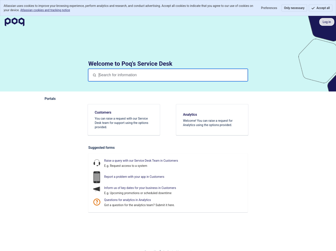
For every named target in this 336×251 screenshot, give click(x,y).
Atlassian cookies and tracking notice (45, 10)
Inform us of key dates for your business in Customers (140, 188)
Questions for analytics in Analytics (127, 200)
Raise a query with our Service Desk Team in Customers (141, 160)
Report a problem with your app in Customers (134, 176)
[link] (124, 119)
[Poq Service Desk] (14, 21)
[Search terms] (173, 75)
